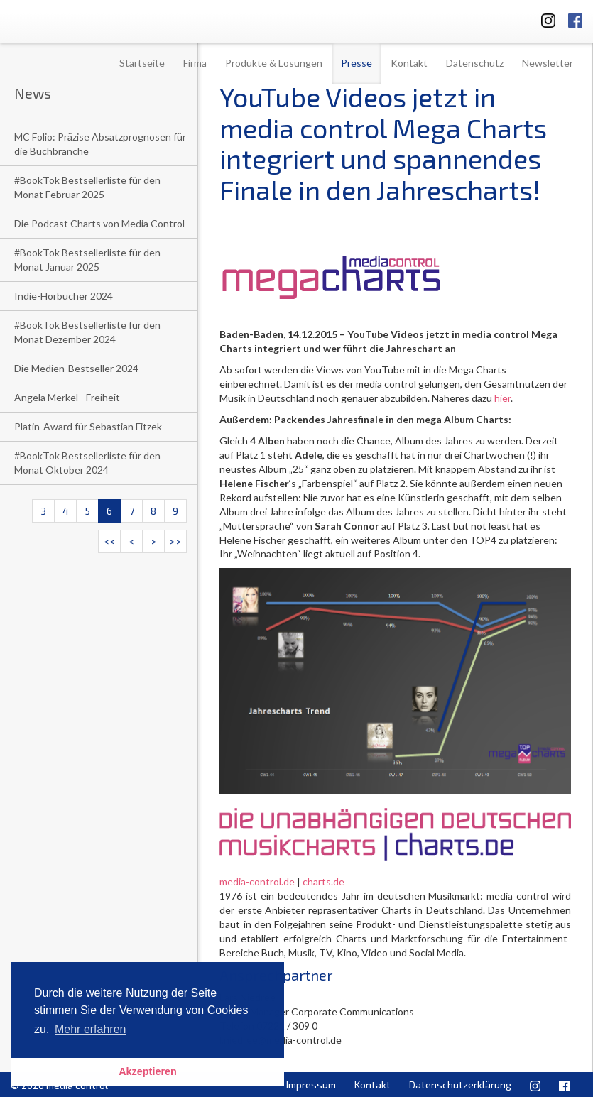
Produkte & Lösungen (273, 63)
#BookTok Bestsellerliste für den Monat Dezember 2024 (87, 332)
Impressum (311, 1085)
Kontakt (409, 63)
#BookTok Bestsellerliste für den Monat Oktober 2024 (87, 462)
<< (109, 541)
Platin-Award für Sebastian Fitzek (88, 426)
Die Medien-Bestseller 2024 (76, 368)
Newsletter (547, 63)
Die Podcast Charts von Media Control (99, 223)
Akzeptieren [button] (148, 1071)
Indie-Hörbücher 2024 (63, 296)
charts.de (323, 881)
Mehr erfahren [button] (90, 1029)
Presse (356, 63)
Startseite (142, 63)
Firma (195, 63)
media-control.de (257, 881)
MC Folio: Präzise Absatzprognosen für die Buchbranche (100, 144)
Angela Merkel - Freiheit (67, 397)
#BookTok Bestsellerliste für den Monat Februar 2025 (87, 187)
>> (175, 541)
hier (502, 398)
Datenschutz (475, 63)
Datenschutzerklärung (460, 1085)
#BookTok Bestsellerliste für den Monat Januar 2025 (87, 259)
